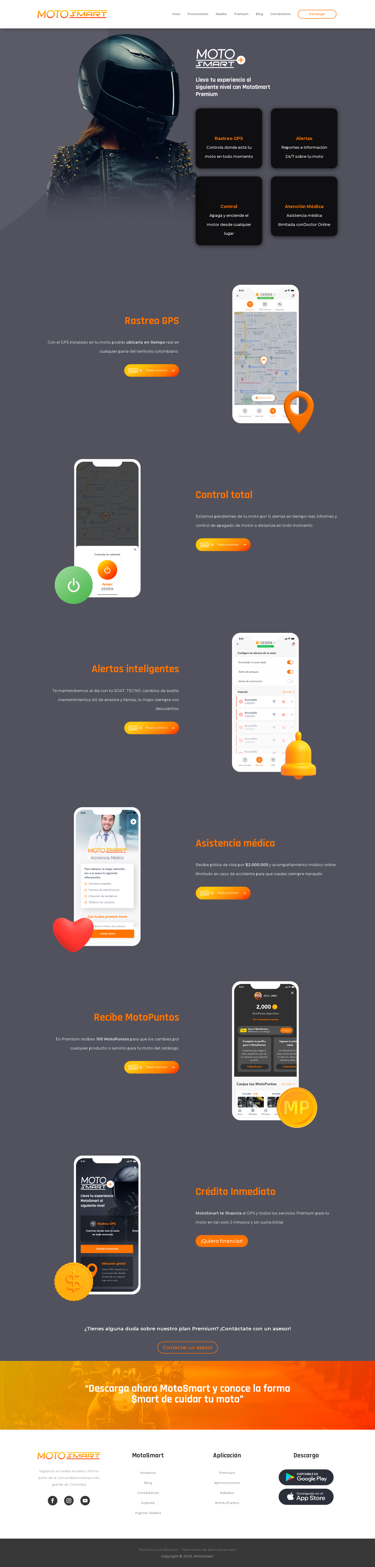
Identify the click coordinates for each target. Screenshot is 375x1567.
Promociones (198, 14)
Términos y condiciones (158, 1549)
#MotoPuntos (227, 1503)
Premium (241, 14)
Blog (259, 14)
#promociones (227, 1483)
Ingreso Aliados (148, 1513)
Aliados (221, 14)
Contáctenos (280, 14)
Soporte (148, 1503)
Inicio (176, 14)
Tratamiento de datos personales (209, 1549)
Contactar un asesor (188, 1347)
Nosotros (148, 1473)
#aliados (227, 1493)
